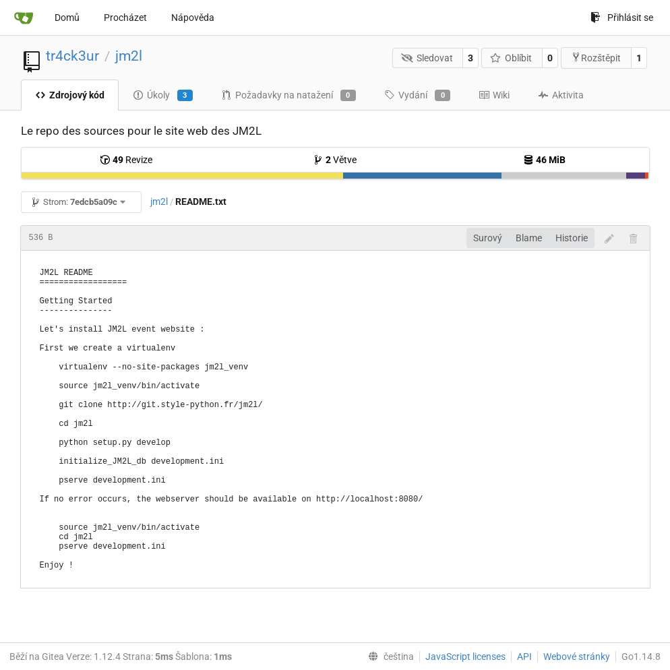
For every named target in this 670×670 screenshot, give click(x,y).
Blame (529, 238)
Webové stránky (576, 656)
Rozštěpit (596, 57)
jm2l (128, 56)
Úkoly (163, 96)
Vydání (417, 96)
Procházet (125, 17)
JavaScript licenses (465, 656)
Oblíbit (511, 58)
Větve (335, 159)
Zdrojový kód (69, 95)
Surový (487, 238)
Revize (126, 159)
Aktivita (561, 95)
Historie (571, 238)
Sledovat (427, 58)
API (524, 656)
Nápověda (192, 17)
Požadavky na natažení (288, 96)
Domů (67, 17)
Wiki (494, 95)
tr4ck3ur (72, 56)
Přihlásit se (622, 17)
